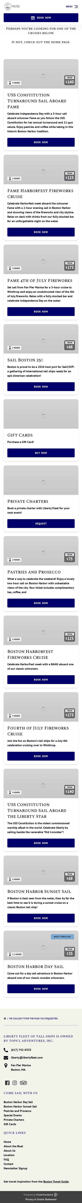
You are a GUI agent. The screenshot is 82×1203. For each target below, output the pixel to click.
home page (60, 42)
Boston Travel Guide (56, 1181)
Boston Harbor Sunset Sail (39, 891)
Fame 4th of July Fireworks (39, 280)
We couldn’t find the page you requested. (34, 1018)
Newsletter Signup (15, 1168)
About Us (9, 1150)
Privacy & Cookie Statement (41, 1199)
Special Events (13, 1115)
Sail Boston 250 (25, 360)
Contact (8, 1164)
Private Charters (27, 501)
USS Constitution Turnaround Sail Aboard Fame (36, 101)
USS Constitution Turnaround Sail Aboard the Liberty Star (36, 810)
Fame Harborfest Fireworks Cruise (40, 194)
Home (7, 1142)
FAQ (6, 1159)
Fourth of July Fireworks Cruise (38, 731)
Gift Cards (20, 435)
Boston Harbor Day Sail (35, 966)
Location (9, 1155)
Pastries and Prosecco (34, 572)
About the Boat (13, 1146)
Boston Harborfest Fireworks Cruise (30, 654)
